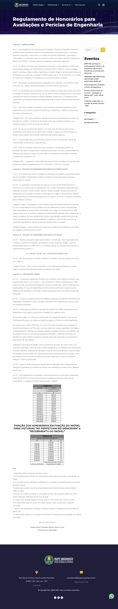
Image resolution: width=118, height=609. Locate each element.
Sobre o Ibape (38, 5)
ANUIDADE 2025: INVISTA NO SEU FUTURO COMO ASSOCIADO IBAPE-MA (94, 79)
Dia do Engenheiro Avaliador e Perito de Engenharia (94, 86)
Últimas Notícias (91, 123)
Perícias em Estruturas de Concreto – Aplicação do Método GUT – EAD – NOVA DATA (93, 94)
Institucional (52, 5)
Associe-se (66, 5)
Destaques (88, 119)
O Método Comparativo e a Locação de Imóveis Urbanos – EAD (94, 103)
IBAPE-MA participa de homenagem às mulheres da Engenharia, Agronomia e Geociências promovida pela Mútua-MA (94, 68)
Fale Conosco (80, 5)
